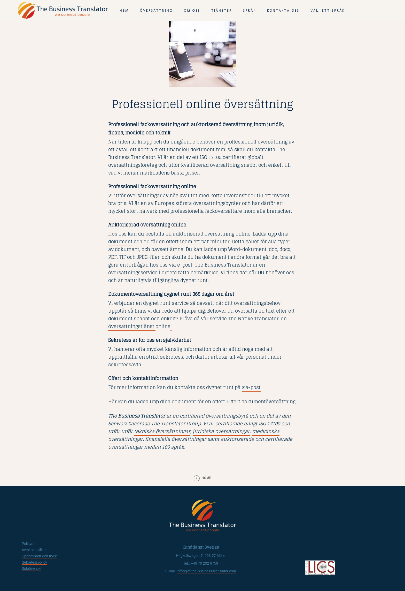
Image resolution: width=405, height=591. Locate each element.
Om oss (192, 10)
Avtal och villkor (34, 550)
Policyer (28, 544)
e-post (184, 265)
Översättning (156, 10)
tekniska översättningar (162, 431)
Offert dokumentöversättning (261, 401)
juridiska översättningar (220, 431)
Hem (124, 10)
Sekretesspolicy (34, 562)
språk (249, 10)
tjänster (221, 10)
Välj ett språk (327, 10)
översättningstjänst (131, 326)
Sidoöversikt (31, 568)
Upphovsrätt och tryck (39, 556)
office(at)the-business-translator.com (206, 571)
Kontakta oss (283, 10)
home (206, 478)
